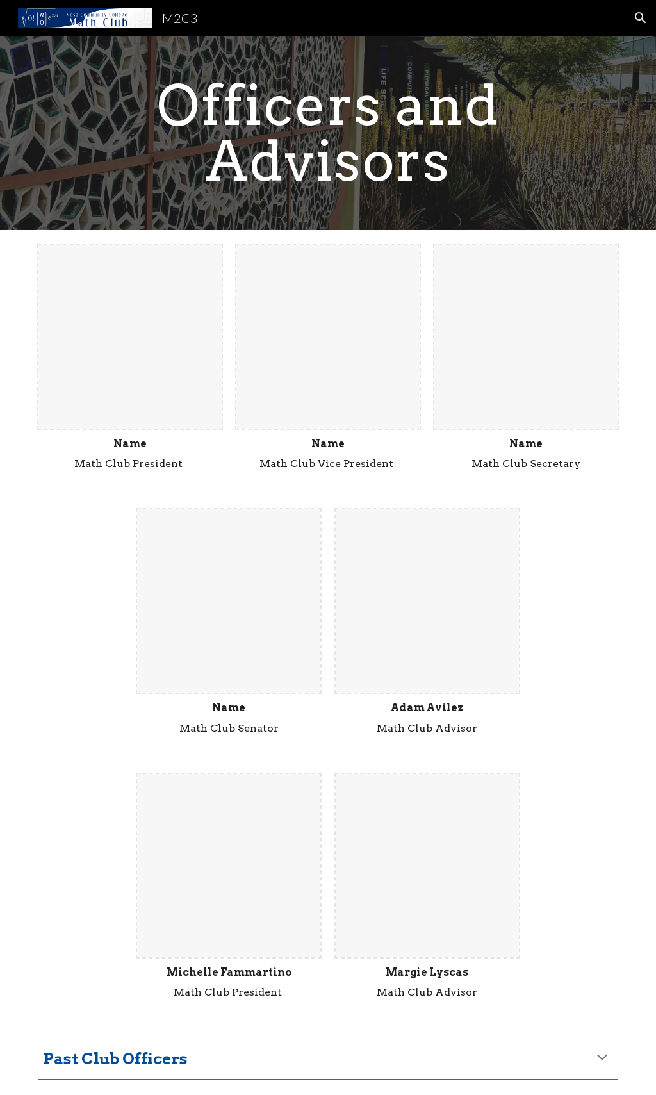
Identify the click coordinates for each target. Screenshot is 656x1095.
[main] (328, 133)
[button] (640, 18)
